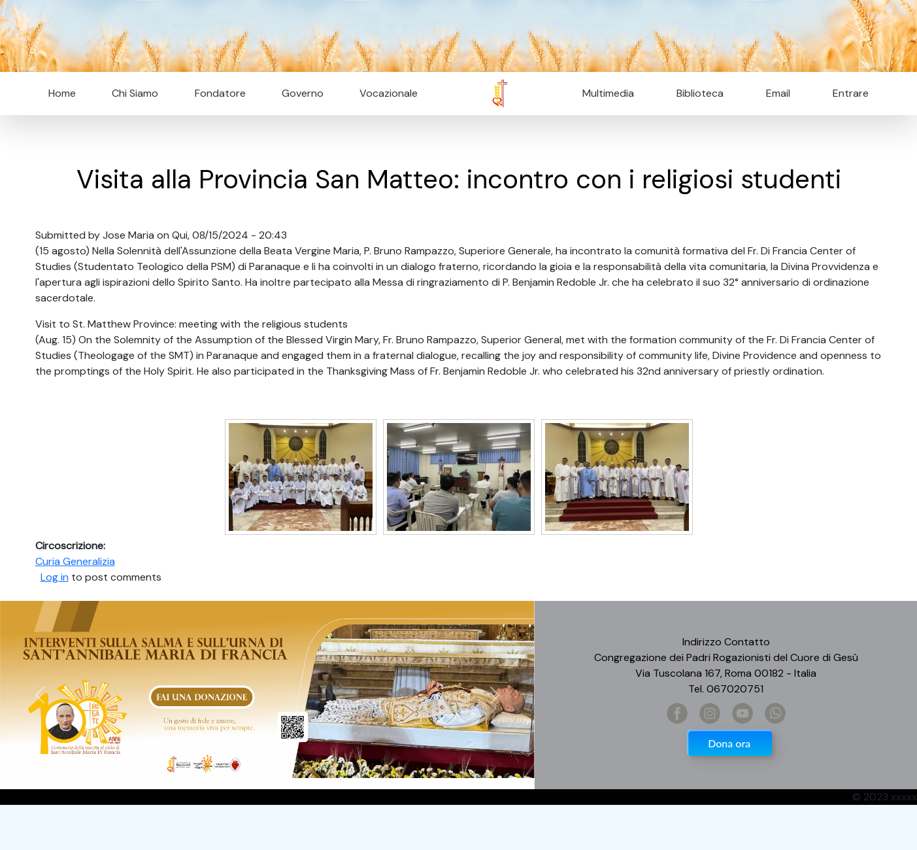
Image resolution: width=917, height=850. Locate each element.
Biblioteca (700, 93)
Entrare (851, 93)
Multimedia (608, 93)
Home (62, 93)
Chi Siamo (135, 93)
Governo (303, 93)
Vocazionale (388, 93)
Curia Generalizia (75, 561)
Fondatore (220, 93)
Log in (55, 577)
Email (774, 93)
